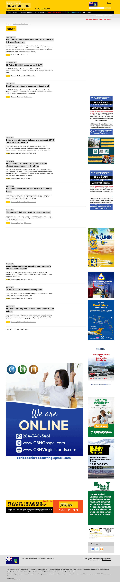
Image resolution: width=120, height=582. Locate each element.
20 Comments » (32, 202)
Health (12, 54)
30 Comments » (28, 96)
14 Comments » (28, 298)
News (15, 12)
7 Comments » (31, 75)
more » (8, 54)
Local (16, 54)
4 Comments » (27, 178)
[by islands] (108, 15)
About (89, 12)
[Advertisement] (46, 119)
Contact (109, 3)
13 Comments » (28, 279)
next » (18, 329)
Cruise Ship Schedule (40, 558)
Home (9, 12)
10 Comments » (26, 54)
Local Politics (40, 12)
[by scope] (99, 15)
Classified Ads (50, 558)
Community (14, 75)
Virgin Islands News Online (20, 24)
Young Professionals (26, 12)
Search (107, 8)
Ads (83, 12)
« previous (8, 329)
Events (31, 558)
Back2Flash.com (106, 560)
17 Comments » (32, 153)
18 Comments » (32, 322)
